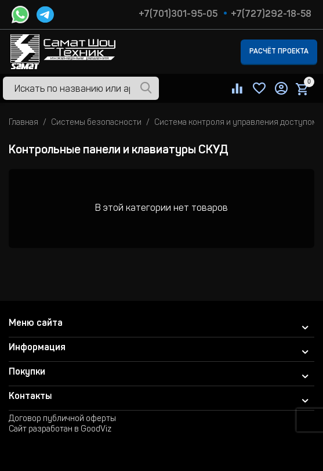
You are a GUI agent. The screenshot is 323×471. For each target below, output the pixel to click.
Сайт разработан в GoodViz (60, 430)
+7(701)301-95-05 (178, 14)
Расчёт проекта (279, 51)
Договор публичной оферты (62, 419)
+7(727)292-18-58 (271, 14)
